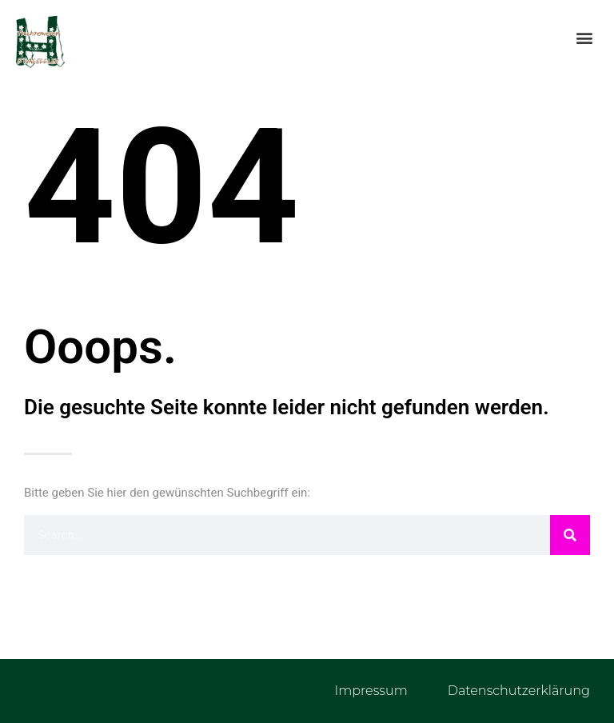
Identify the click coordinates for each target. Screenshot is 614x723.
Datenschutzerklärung (519, 690)
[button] (585, 37)
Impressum (370, 690)
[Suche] (570, 535)
